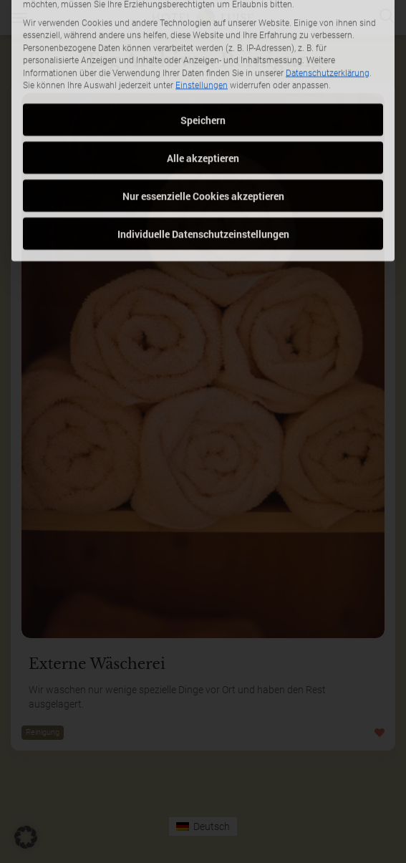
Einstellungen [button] (201, 37)
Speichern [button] (203, 70)
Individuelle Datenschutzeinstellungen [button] (203, 184)
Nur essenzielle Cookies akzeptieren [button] (203, 146)
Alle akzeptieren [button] (203, 108)
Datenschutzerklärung (327, 24)
